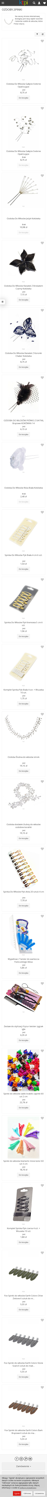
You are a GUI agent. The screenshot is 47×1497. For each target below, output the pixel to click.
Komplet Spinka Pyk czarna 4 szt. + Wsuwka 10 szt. (23, 1229)
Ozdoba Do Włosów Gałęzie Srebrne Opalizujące (23, 85)
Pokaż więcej (19, 24)
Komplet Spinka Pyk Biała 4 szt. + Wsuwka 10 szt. (23, 691)
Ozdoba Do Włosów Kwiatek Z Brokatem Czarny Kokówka (23, 287)
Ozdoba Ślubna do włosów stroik (23, 757)
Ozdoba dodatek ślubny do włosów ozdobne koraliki (24, 826)
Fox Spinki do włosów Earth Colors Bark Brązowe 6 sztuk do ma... (23, 1431)
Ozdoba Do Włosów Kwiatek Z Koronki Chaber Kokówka (23, 354)
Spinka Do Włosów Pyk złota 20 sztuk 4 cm (23, 891)
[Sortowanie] (42, 34)
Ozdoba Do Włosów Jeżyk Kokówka (23, 218)
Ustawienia (39, 1493)
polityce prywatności (28, 1488)
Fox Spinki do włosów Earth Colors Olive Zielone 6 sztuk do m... (23, 1297)
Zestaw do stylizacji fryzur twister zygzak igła (23, 1028)
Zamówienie (23, 1466)
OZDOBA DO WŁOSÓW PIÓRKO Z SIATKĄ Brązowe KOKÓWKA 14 (23, 422)
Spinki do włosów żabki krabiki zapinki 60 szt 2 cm (23, 1095)
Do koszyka (23, 98)
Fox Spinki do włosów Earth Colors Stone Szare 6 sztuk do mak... (23, 1364)
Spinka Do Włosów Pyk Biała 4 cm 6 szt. (23, 555)
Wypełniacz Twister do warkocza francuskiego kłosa (23, 960)
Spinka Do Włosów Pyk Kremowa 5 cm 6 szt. (23, 624)
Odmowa (27, 1493)
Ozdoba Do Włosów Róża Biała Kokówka (23, 487)
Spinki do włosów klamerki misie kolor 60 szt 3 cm (23, 1162)
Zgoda (17, 1493)
